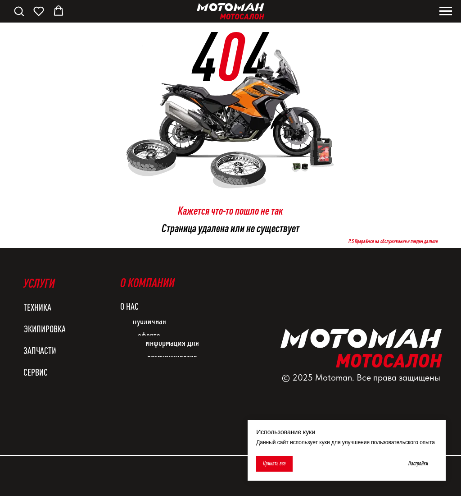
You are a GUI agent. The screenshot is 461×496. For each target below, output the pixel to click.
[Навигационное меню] (445, 11)
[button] (19, 10)
